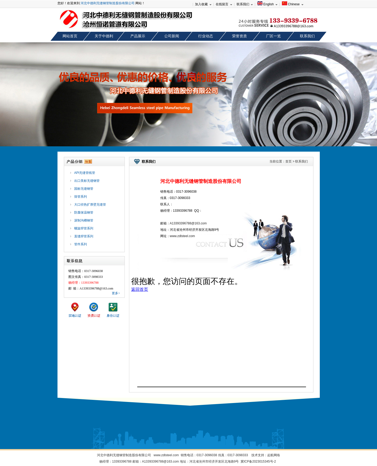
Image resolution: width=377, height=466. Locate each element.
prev (8, 96)
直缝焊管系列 (83, 236)
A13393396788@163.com (188, 223)
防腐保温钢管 (83, 212)
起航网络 (273, 455)
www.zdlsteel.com (182, 236)
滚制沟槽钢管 (83, 220)
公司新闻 (171, 36)
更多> (116, 293)
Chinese (291, 4)
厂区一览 (273, 36)
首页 (288, 161)
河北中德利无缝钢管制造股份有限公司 (108, 3)
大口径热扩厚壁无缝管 (90, 204)
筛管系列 (80, 196)
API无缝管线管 (84, 173)
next (368, 96)
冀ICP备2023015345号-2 (258, 461)
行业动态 (205, 36)
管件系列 (80, 244)
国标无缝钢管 (83, 189)
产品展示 (137, 36)
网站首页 (70, 36)
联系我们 (243, 4)
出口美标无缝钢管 (87, 181)
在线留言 (222, 4)
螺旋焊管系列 (83, 228)
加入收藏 (201, 4)
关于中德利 (104, 36)
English (265, 4)
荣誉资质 (239, 36)
